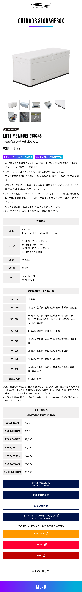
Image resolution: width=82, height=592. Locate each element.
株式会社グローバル (41, 5)
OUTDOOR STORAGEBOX (41, 20)
